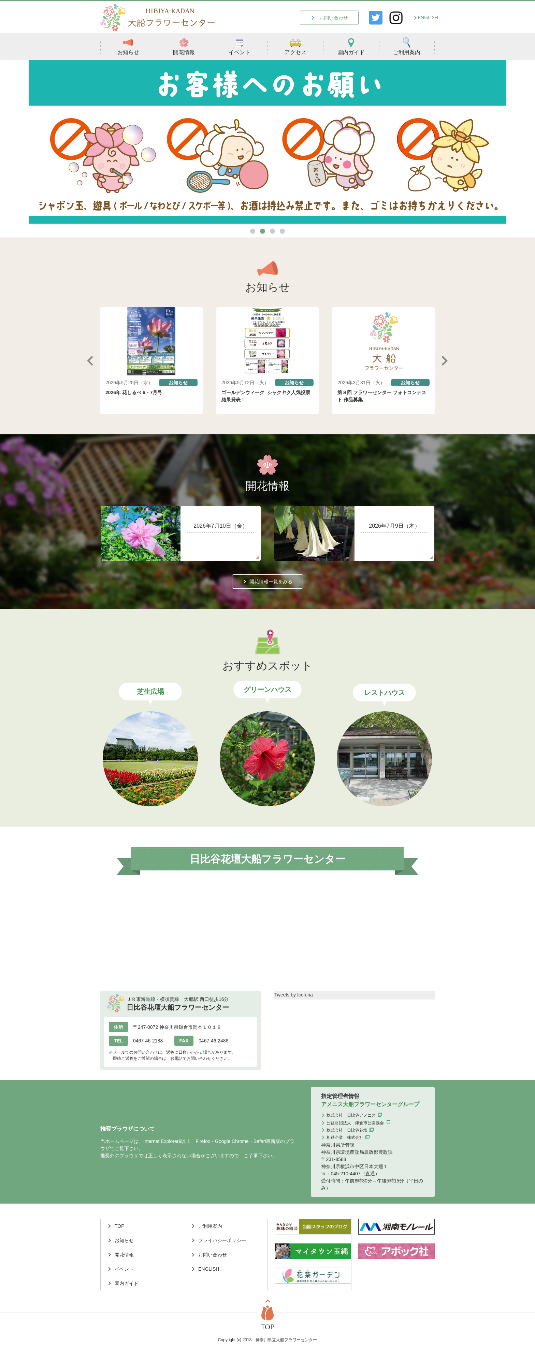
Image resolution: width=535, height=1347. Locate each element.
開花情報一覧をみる (270, 581)
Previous (90, 361)
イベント (239, 46)
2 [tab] (262, 231)
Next (445, 361)
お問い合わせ (333, 17)
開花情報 (184, 46)
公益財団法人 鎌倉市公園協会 (355, 1122)
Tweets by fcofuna (293, 994)
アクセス (295, 46)
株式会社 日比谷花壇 (347, 1130)
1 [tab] (252, 231)
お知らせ (128, 46)
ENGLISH (428, 17)
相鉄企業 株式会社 (345, 1137)
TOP (120, 1226)
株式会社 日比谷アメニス (351, 1115)
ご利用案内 (406, 46)
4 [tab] (282, 231)
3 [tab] (272, 231)
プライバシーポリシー (222, 1240)
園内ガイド (351, 46)
